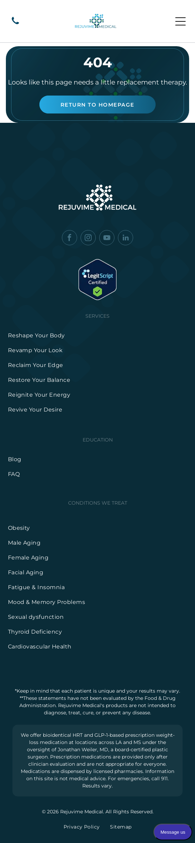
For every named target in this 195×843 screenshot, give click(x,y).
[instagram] (88, 238)
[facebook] (69, 238)
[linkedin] (125, 238)
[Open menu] (180, 21)
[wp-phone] (15, 24)
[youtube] (106, 238)
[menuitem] (97, 335)
